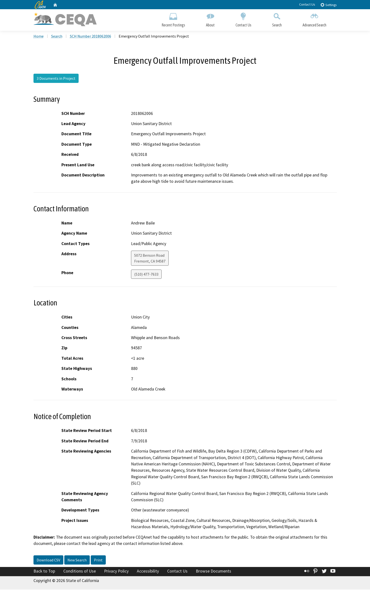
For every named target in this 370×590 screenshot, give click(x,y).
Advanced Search (314, 18)
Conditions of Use (79, 571)
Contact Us (307, 4)
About (210, 18)
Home (38, 36)
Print (98, 560)
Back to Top (44, 571)
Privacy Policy (116, 571)
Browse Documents (213, 571)
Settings (328, 4)
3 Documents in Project (56, 78)
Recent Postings (173, 18)
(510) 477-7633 (146, 274)
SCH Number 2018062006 (90, 36)
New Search (77, 560)
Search (277, 18)
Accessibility (148, 571)
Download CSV (48, 560)
